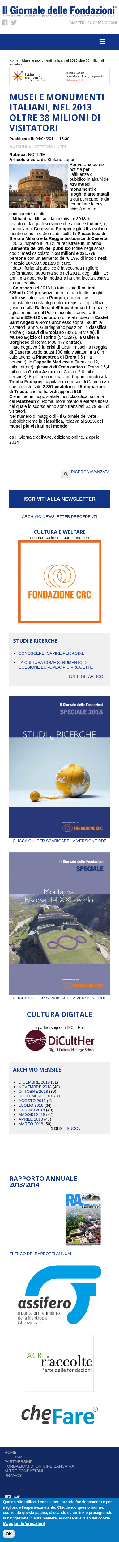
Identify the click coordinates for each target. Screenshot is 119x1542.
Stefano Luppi (50, 146)
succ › (74, 1128)
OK (9, 1534)
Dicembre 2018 (34, 1082)
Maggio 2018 (32, 1114)
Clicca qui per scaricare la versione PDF (59, 838)
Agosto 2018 (32, 1100)
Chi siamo (15, 1457)
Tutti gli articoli (87, 676)
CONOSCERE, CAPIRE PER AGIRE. (52, 653)
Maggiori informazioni (24, 1524)
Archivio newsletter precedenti (59, 516)
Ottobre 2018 (33, 1091)
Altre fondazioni (24, 1471)
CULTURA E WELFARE (60, 531)
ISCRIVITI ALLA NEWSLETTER (59, 499)
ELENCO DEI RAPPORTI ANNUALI (41, 1253)
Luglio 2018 (31, 1105)
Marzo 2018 (31, 1123)
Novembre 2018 (35, 1086)
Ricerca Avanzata (90, 472)
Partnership (19, 1461)
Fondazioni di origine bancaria (39, 1466)
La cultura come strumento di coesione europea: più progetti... (57, 664)
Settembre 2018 (36, 1096)
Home (13, 60)
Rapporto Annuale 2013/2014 (43, 1181)
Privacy (13, 1475)
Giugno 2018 (32, 1110)
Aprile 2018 (31, 1119)
